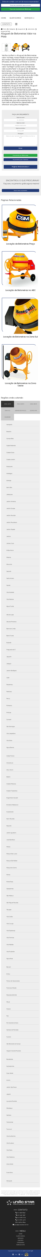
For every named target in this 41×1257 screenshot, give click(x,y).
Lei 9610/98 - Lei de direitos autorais (28, 1194)
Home (3, 18)
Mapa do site (20, 1245)
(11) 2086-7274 (21, 1217)
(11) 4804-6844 (20, 1222)
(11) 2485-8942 (20, 1212)
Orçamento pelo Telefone (20, 159)
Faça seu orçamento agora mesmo (20, 5)
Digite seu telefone (20, 128)
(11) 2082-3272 (20, 1220)
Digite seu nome (20, 117)
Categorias (12, 29)
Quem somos (15, 18)
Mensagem (20, 133)
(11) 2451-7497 (20, 1215)
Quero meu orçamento (20, 190)
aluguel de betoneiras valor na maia (5, 31)
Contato (6, 24)
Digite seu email (20, 123)
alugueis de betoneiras (21, 29)
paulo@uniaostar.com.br (20, 1224)
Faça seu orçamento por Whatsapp (20, 9)
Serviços (28, 18)
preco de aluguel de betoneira (31, 29)
